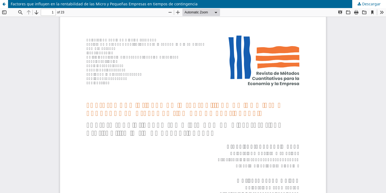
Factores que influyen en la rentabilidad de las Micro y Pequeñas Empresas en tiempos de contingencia (104, 3)
